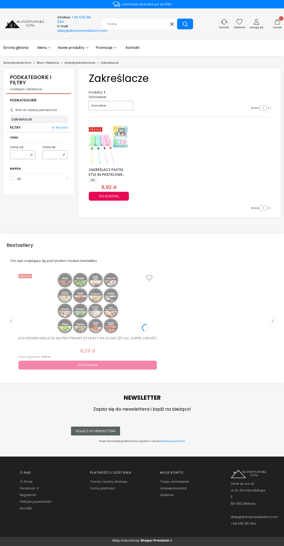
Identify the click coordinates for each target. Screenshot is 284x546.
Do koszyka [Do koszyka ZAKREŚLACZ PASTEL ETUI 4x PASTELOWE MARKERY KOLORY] (109, 196)
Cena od (16, 147)
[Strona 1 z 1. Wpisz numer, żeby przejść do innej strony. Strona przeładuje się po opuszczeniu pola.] (263, 107)
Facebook (28, 488)
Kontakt (26, 508)
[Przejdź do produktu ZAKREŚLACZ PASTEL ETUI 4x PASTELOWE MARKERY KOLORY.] (109, 145)
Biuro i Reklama (48, 63)
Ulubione (167, 495)
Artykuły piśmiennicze (79, 63)
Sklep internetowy (140, 540)
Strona (255, 108)
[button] (185, 24)
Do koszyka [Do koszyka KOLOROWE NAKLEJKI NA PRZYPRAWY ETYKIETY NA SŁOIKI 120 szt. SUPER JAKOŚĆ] (87, 365)
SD (19, 179)
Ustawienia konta (173, 488)
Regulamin (28, 495)
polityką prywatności (172, 441)
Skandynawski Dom (17, 63)
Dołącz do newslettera (95, 431)
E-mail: (82, 28)
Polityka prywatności (35, 501)
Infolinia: (74, 19)
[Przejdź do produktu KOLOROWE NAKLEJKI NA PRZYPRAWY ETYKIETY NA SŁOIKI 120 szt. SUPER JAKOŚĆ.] (87, 303)
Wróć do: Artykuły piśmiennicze (33, 110)
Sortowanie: (98, 97)
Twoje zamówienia (174, 481)
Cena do (49, 147)
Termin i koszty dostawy (108, 481)
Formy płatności (102, 488)
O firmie (26, 481)
